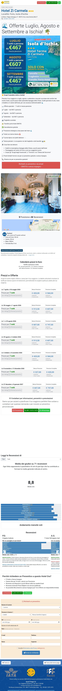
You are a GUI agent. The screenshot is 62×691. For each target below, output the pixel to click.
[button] (59, 193)
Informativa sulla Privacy (30, 648)
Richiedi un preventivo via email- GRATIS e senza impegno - (31, 165)
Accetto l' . (32, 648)
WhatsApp (44, 410)
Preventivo (41, 2)
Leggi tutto (31, 255)
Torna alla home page (52, 663)
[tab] (31, 294)
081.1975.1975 (52, 2)
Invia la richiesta (31, 653)
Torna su (6, 663)
